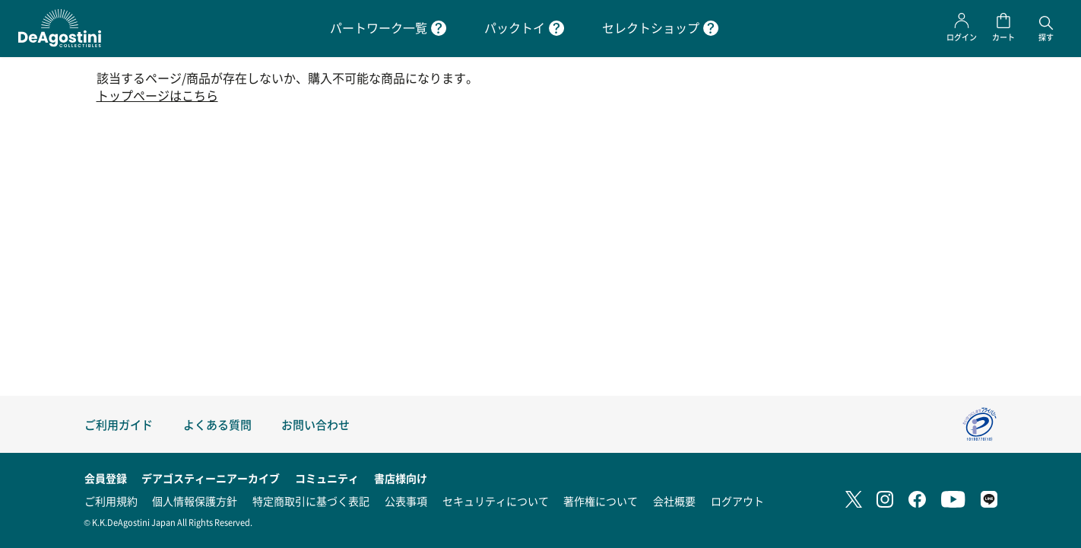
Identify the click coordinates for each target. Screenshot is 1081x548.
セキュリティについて (495, 500)
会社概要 (674, 500)
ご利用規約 (111, 500)
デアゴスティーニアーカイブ (210, 478)
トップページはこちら (157, 95)
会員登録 (105, 478)
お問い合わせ (315, 424)
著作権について (600, 500)
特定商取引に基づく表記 (310, 500)
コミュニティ (327, 478)
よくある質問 (217, 424)
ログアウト (737, 500)
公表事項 (406, 500)
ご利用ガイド (118, 424)
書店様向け (400, 478)
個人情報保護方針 (194, 500)
